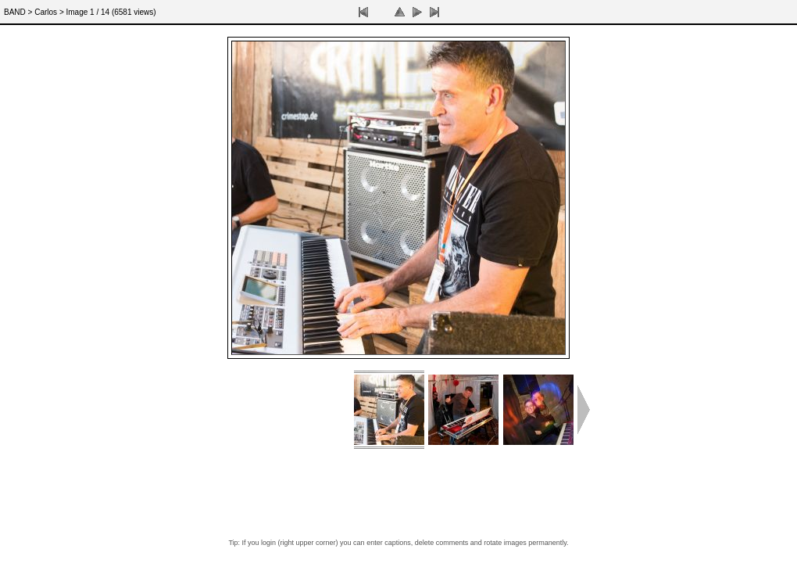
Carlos (45, 12)
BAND (15, 12)
